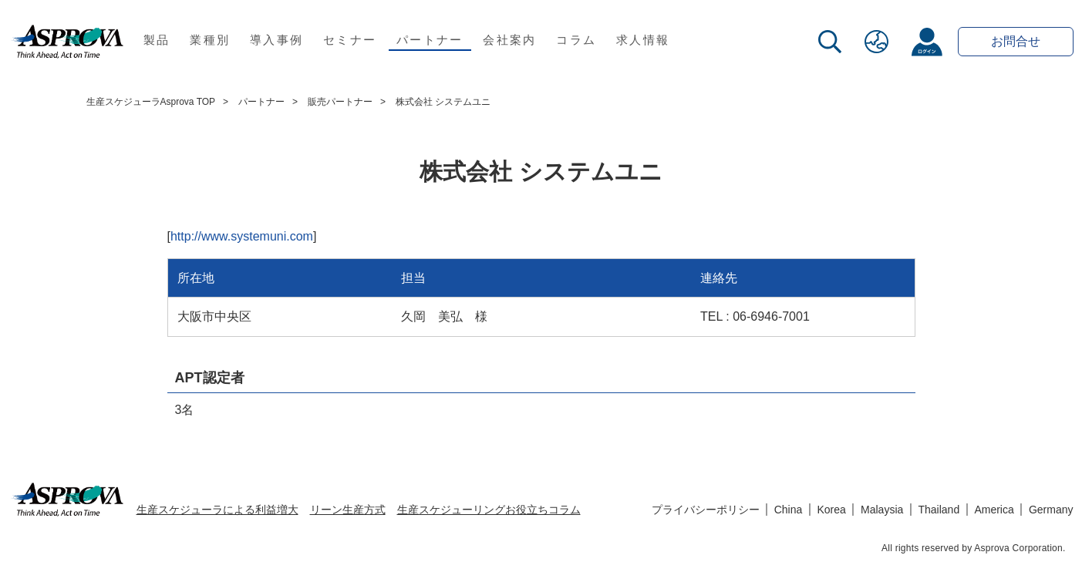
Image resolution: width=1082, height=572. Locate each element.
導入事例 (276, 39)
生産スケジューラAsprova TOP (151, 101)
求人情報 (642, 39)
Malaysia (882, 509)
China (788, 509)
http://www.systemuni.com (241, 236)
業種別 (210, 39)
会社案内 (509, 39)
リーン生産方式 (348, 509)
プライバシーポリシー (706, 509)
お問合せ (1015, 41)
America (993, 509)
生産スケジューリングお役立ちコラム (489, 509)
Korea (831, 509)
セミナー (349, 39)
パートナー (429, 39)
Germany (1051, 509)
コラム (576, 39)
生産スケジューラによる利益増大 (217, 509)
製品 (156, 39)
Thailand (938, 509)
